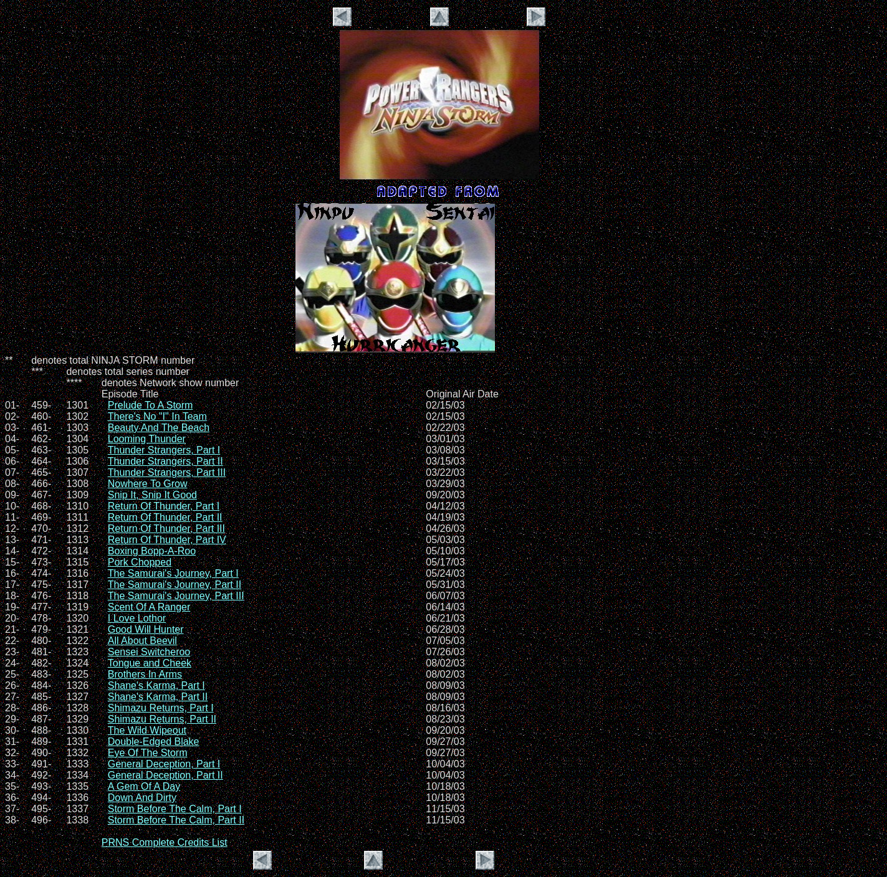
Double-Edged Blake (153, 741)
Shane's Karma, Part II (158, 696)
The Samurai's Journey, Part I (173, 573)
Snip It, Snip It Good (152, 495)
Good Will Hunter (146, 629)
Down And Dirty (142, 797)
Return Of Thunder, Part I (163, 506)
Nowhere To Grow (148, 483)
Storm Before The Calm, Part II (176, 820)
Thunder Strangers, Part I (164, 450)
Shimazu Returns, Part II (162, 719)
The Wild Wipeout (147, 730)
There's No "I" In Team (157, 416)
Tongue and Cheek (149, 663)
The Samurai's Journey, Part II (174, 584)
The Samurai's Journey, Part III (176, 595)
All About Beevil (142, 640)
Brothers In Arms (145, 674)
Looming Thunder (147, 439)
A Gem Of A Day (144, 786)
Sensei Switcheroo (149, 652)
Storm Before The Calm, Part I (175, 809)
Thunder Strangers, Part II (165, 461)
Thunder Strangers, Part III (167, 472)
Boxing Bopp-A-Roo (152, 551)
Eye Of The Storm (148, 752)
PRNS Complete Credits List (165, 842)
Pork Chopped (139, 562)
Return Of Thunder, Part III (166, 528)
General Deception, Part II (165, 775)
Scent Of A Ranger (149, 607)
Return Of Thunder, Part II (165, 517)
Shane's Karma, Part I (156, 685)
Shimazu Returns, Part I (161, 708)
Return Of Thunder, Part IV (167, 539)
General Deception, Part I (164, 764)
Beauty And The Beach (158, 427)
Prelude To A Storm (150, 405)
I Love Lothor (137, 618)
